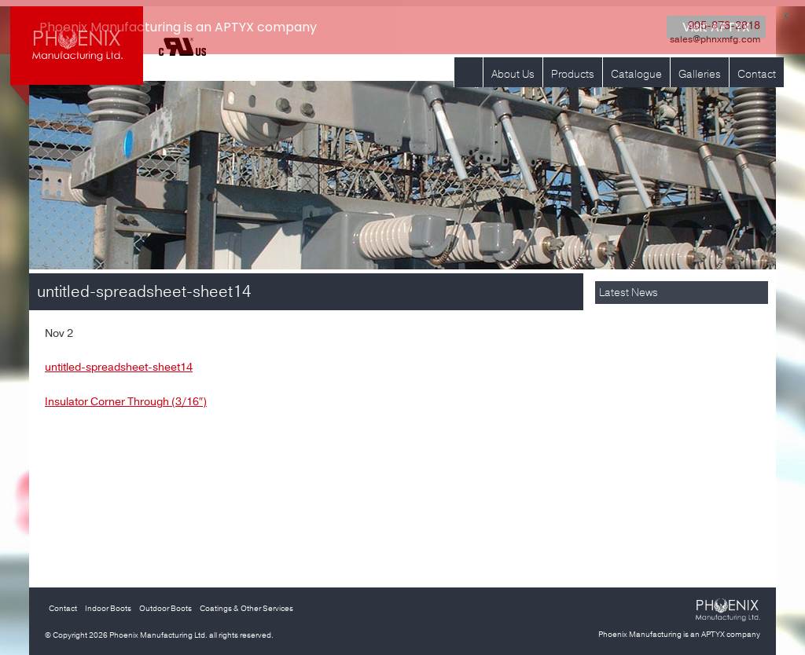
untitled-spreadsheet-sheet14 (119, 360)
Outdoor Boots (165, 602)
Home (468, 67)
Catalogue (636, 67)
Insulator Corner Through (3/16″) (126, 395)
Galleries (699, 67)
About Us (513, 67)
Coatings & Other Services (246, 602)
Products (572, 67)
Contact (756, 67)
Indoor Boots (108, 602)
